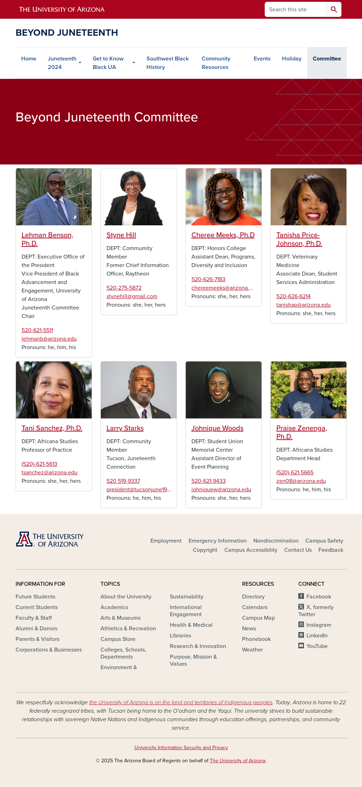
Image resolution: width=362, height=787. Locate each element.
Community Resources (216, 63)
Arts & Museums (120, 617)
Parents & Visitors (37, 639)
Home (28, 58)
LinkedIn (317, 635)
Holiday (291, 58)
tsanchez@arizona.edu (49, 472)
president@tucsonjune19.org (142, 489)
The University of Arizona (237, 761)
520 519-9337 (123, 481)
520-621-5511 (37, 330)
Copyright (205, 550)
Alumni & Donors (36, 628)
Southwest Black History (167, 63)
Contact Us (298, 550)
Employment (166, 540)
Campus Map (258, 617)
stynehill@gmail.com (132, 296)
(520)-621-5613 (39, 464)
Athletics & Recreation (128, 628)
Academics (114, 607)
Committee (327, 58)
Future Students (35, 596)
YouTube (317, 646)
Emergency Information (218, 540)
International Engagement (186, 611)
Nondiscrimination (276, 540)
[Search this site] (296, 9)
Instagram (318, 625)
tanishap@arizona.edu (303, 304)
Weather (252, 649)
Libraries (180, 635)
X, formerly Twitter (315, 611)
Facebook (318, 596)
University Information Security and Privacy (181, 748)
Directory (253, 596)
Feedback (330, 550)
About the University (125, 596)
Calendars (255, 607)
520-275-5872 (124, 287)
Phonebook (256, 639)
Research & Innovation (198, 646)
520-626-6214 (293, 296)
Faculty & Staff (34, 617)
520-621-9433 (208, 481)
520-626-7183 (208, 279)
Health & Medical (191, 625)
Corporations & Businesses (49, 649)
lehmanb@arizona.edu (49, 338)
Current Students (37, 607)
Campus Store (118, 639)
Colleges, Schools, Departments (123, 653)
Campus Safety (324, 540)
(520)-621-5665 (295, 472)
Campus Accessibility (250, 550)
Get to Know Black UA (108, 63)
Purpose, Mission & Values (193, 660)
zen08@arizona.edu (301, 481)
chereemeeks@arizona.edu (225, 287)
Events (262, 58)
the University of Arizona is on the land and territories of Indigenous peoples (180, 702)
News (249, 628)
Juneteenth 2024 (62, 63)
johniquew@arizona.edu (221, 489)
